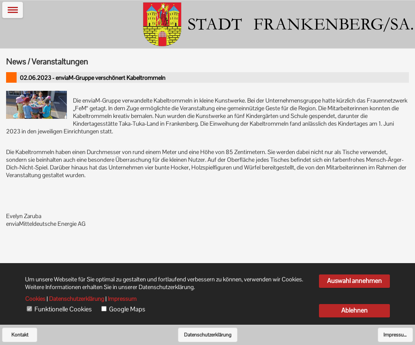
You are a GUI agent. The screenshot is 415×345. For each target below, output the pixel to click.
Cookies (35, 298)
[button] (12, 10)
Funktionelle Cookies (63, 309)
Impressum (395, 335)
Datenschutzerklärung (207, 335)
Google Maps (127, 309)
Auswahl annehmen (354, 280)
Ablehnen (354, 310)
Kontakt (19, 335)
